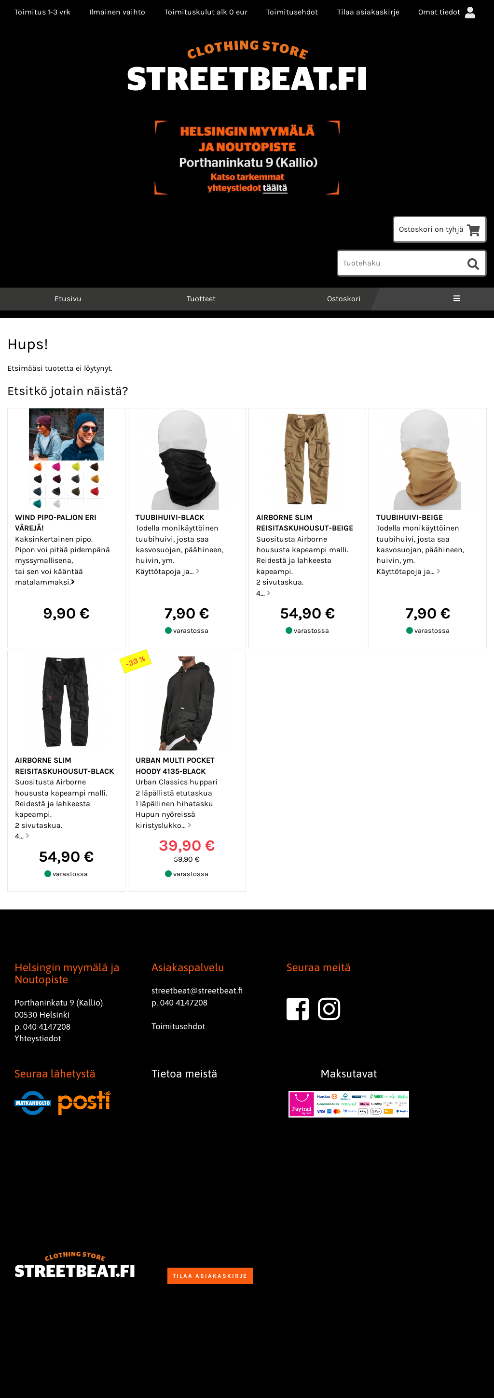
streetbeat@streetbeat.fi (197, 990)
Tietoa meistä (184, 1073)
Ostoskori (344, 298)
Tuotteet (201, 298)
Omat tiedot (447, 11)
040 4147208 (46, 1027)
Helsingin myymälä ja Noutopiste (67, 973)
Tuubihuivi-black (170, 517)
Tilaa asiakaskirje (368, 11)
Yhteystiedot (37, 1038)
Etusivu (67, 298)
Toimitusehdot (292, 11)
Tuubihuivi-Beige (409, 517)
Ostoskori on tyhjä (439, 229)
